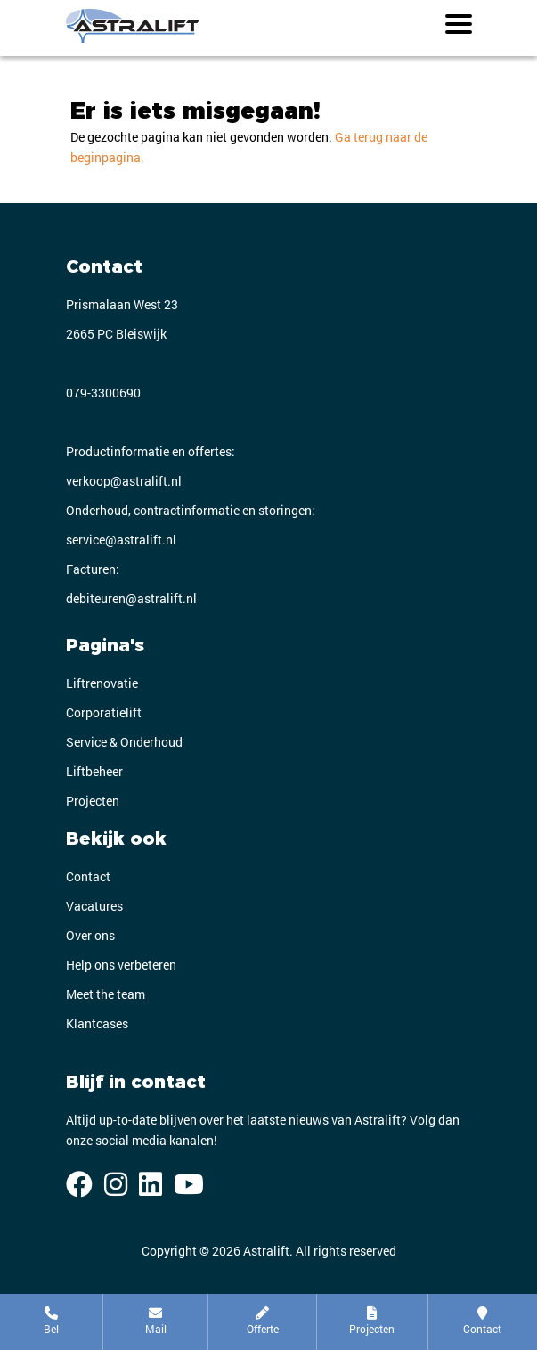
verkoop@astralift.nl (124, 480)
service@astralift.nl (121, 539)
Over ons (90, 935)
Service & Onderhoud (124, 741)
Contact (88, 876)
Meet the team (105, 994)
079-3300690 (103, 392)
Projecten (92, 800)
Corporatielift (104, 712)
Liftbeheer (94, 771)
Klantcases (97, 1023)
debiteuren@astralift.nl (131, 598)
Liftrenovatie (102, 683)
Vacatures (94, 905)
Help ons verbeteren (121, 964)
